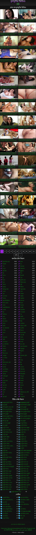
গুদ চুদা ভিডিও (23, 423)
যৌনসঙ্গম (22, 369)
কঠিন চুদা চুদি (5, 420)
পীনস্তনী (4, 264)
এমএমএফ (4, 337)
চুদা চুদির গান (5, 439)
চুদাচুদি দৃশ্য (4, 459)
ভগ (21, 264)
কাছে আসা (4, 321)
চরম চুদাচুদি (4, 425)
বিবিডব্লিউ (22, 373)
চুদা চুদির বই (23, 439)
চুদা (21, 506)
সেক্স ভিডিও (5, 516)
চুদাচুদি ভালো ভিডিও (25, 466)
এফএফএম (4, 341)
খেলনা (3, 291)
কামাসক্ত (22, 300)
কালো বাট (22, 371)
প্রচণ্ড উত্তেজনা (23, 346)
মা (2, 335)
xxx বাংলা (4, 502)
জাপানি (4, 309)
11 (34, 251)
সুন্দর (3, 282)
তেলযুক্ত (4, 355)
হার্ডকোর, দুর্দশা (23, 355)
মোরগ (3, 332)
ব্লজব (21, 261)
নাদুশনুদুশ (22, 348)
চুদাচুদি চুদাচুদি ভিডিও (7, 457)
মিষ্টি (21, 321)
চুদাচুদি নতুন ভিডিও (6, 462)
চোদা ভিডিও (23, 509)
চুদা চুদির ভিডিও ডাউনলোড (8, 446)
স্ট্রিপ (3, 312)
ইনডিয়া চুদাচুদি (23, 414)
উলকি (3, 325)
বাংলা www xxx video (25, 511)
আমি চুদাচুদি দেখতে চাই (7, 407)
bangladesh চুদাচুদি (24, 402)
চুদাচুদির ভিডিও (18, 1)
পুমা (21, 387)
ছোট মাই (4, 270)
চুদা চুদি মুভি (5, 434)
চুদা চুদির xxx (23, 436)
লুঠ (3, 277)
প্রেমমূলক (22, 396)
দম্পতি (3, 330)
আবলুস (22, 339)
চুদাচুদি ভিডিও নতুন (6, 485)
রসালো (22, 385)
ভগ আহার (4, 357)
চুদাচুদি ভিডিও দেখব (24, 480)
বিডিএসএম (5, 353)
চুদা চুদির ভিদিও (23, 446)
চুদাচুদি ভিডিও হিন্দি (6, 489)
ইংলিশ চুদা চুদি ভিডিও (7, 409)
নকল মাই (4, 385)
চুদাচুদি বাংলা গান (24, 462)
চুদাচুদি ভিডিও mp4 (6, 471)
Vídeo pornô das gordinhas (13, 528)
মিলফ (3, 280)
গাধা (3, 266)
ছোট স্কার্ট (4, 396)
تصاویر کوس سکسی (22, 530)
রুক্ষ (21, 364)
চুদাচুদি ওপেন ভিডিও (25, 452)
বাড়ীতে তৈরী (23, 325)
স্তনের (21, 383)
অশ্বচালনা (22, 268)
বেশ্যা (21, 291)
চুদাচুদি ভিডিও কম (24, 471)
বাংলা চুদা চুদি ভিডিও (7, 511)
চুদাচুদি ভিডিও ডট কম (7, 478)
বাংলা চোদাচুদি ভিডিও (7, 509)
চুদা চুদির (22, 434)
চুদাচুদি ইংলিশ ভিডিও (7, 452)
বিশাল (21, 394)
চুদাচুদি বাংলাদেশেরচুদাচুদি (8, 466)
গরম (3, 293)
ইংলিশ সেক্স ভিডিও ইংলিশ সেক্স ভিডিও (8, 499)
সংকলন (22, 305)
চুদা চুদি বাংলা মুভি (6, 430)
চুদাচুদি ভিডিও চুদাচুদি (25, 473)
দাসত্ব (21, 360)
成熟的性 (30, 530)
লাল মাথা (22, 319)
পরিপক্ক (4, 373)
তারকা (21, 337)
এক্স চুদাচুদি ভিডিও (6, 418)
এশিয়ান (22, 293)
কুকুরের (22, 270)
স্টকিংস (22, 286)
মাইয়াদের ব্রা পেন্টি (24, 392)
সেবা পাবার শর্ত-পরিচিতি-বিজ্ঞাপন (18, 524)
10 (30, 251)
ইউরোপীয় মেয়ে (6, 261)
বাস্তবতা (4, 348)
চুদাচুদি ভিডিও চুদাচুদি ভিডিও (8, 475)
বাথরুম (22, 378)
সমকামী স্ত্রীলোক (6, 307)
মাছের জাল (5, 380)
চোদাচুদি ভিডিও (6, 497)
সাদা (21, 273)
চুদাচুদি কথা (4, 455)
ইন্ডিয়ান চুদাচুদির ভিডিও (25, 416)
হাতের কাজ (23, 332)
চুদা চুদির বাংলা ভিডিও (7, 441)
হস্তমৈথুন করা (5, 289)
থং (21, 353)
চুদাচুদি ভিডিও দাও (6, 480)
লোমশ (3, 305)
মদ (21, 357)
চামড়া (3, 316)
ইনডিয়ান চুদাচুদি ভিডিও (7, 416)
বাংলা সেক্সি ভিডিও (24, 504)
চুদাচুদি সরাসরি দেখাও (16, 491)
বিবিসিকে (4, 314)
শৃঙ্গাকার (4, 286)
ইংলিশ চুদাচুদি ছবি (24, 409)
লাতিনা (4, 346)
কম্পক (21, 341)
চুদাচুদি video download (25, 450)
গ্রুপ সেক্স (22, 344)
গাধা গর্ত (4, 364)
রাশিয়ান (4, 351)
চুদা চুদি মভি (23, 432)
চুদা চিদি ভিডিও (23, 425)
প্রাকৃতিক (22, 298)
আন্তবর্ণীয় (22, 309)
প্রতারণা (22, 367)
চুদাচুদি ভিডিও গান (6, 473)
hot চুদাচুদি (4, 404)
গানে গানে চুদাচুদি (6, 423)
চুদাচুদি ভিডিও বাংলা (7, 487)
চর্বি (3, 394)
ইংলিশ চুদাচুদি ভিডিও (7, 411)
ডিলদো (22, 330)
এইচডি (21, 296)
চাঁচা (3, 273)
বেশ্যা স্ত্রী (22, 335)
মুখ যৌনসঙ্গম (5, 344)
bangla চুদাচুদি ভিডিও (7, 402)
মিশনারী (22, 275)
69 (21, 362)
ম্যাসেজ (4, 367)
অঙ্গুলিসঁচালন (6, 300)
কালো (21, 302)
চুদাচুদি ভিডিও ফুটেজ (25, 485)
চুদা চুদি (21, 518)
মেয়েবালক (4, 371)
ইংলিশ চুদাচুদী (5, 414)
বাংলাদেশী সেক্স (5, 504)
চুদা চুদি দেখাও (5, 427)
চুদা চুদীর (22, 448)
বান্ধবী (21, 316)
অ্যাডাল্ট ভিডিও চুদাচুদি (25, 404)
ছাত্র (3, 360)
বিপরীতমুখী (5, 376)
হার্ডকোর (22, 266)
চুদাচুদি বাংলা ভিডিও (7, 464)
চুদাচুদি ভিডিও (5, 468)
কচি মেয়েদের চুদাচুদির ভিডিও (26, 418)
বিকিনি (3, 383)
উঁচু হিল (22, 351)
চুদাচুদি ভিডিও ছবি (24, 475)
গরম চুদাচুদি (23, 420)
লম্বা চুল (22, 376)
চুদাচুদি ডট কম (23, 457)
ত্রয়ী (21, 284)
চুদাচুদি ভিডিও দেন (24, 482)
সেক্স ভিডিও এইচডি (24, 499)
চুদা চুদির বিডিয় (5, 443)
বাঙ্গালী (21, 380)
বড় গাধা (4, 387)
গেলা (3, 392)
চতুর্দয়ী (3, 389)
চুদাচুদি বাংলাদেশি (24, 464)
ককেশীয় (22, 328)
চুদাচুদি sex (4, 450)
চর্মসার (3, 323)
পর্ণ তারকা (22, 312)
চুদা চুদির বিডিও (23, 441)
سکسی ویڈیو (15, 530)
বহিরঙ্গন (4, 319)
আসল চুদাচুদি (23, 407)
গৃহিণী (3, 339)
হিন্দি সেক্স (22, 516)
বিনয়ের (4, 298)
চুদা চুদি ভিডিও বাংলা (7, 432)
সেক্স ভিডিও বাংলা (24, 513)
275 (16, 255)
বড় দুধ (3, 268)
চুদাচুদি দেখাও (23, 459)
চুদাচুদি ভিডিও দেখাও (7, 482)
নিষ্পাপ (4, 275)
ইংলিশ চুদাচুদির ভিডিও (25, 411)
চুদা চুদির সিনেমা (6, 448)
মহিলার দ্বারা (23, 282)
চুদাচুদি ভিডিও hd (24, 468)
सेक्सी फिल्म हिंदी (9, 530)
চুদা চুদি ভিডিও (5, 518)
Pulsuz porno (4, 528)
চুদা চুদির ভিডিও (24, 443)
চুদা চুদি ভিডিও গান (24, 430)
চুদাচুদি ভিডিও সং (24, 487)
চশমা (3, 378)
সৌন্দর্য (4, 284)
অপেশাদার (4, 296)
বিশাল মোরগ (5, 302)
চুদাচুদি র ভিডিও (24, 489)
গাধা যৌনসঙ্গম (5, 328)
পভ (21, 314)
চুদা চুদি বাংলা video (24, 427)
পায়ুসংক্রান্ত (22, 289)
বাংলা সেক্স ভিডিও (6, 506)
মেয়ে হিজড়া (5, 369)
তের (21, 277)
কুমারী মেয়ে (23, 280)
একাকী (21, 307)
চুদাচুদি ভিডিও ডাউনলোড (26, 478)
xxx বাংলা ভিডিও (24, 497)
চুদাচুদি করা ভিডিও (24, 455)
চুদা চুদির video (5, 436)
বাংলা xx (22, 502)
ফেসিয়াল (22, 323)
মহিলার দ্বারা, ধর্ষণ (6, 362)
